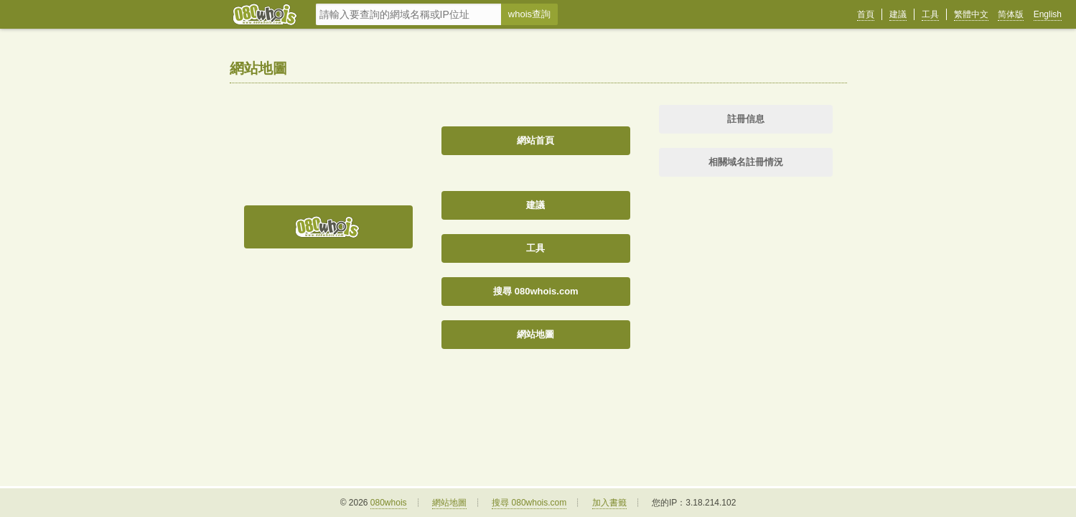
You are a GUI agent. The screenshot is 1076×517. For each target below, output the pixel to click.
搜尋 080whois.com (535, 291)
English (1048, 14)
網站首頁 (535, 140)
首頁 (865, 14)
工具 (930, 14)
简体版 (1011, 14)
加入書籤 (609, 503)
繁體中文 (971, 14)
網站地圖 (535, 334)
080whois (388, 503)
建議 (898, 14)
